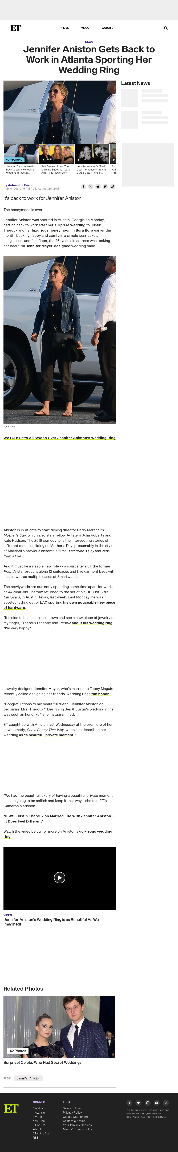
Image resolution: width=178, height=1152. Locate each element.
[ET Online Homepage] (15, 28)
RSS (36, 1138)
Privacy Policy (72, 1113)
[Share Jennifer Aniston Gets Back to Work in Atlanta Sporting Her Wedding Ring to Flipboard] (105, 187)
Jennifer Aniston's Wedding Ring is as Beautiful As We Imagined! (51, 922)
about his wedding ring (92, 623)
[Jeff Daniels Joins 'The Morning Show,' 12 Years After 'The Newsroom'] (56, 160)
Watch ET (108, 28)
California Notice (74, 1121)
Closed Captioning (75, 1117)
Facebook (39, 1108)
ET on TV (39, 1125)
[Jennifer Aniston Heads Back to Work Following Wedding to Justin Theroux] (21, 160)
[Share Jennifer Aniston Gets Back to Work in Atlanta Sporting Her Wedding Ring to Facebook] (83, 187)
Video (85, 28)
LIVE (66, 28)
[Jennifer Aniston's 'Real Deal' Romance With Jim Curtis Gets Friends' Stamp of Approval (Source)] (91, 160)
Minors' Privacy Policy (78, 1129)
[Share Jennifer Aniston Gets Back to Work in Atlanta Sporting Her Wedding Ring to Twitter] (91, 187)
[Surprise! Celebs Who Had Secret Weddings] (59, 1027)
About (37, 1129)
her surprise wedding (67, 225)
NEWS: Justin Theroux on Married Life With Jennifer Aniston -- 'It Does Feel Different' (59, 819)
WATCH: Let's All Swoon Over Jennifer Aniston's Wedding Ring (59, 438)
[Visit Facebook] (129, 1103)
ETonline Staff (42, 1133)
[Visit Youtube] (157, 1103)
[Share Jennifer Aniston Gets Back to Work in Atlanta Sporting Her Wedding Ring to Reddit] (98, 187)
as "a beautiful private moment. (47, 735)
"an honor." (101, 694)
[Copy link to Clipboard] (113, 187)
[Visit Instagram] (148, 1103)
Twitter (37, 1117)
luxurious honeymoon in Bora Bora (62, 230)
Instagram (39, 1113)
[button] (59, 877)
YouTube (39, 1121)
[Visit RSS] (166, 1103)
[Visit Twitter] (138, 1103)
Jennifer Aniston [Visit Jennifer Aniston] (28, 1078)
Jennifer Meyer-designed (48, 246)
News (89, 42)
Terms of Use (71, 1108)
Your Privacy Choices (77, 1125)
